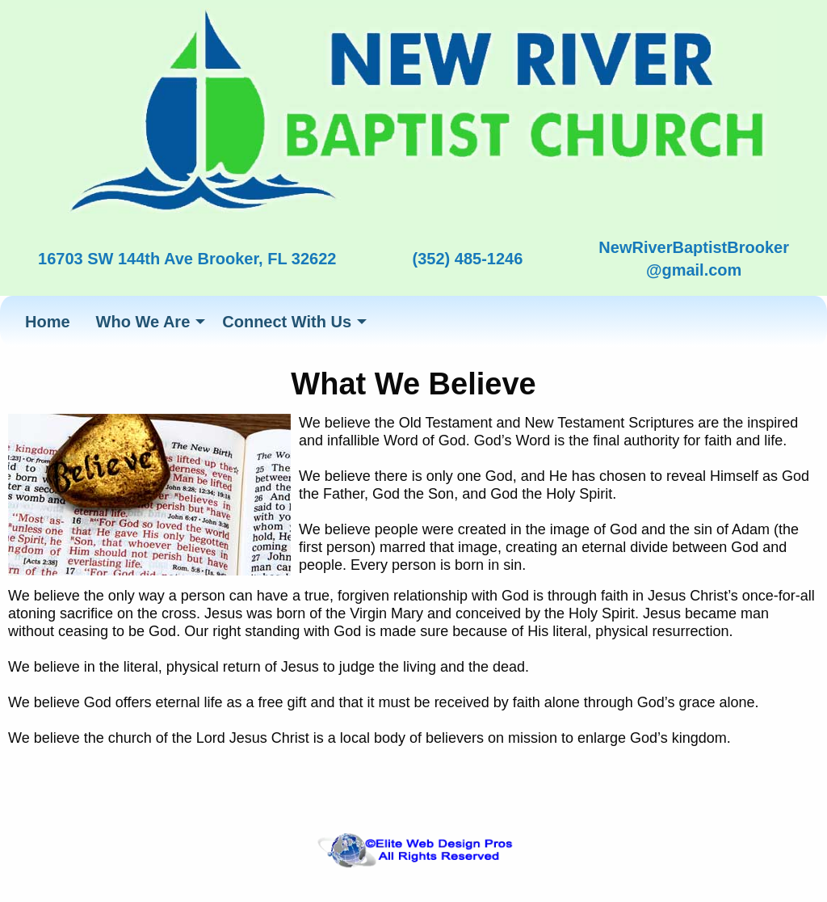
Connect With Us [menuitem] (286, 322)
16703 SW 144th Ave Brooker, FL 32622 (187, 259)
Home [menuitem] (47, 322)
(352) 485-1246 (468, 259)
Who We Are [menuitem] (143, 322)
